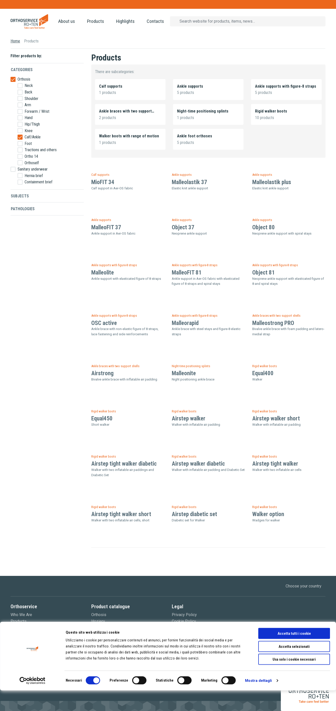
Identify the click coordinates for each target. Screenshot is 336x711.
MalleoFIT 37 (106, 227)
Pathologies (23, 208)
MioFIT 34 (102, 182)
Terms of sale (184, 627)
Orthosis (24, 79)
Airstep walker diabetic (198, 463)
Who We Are (21, 614)
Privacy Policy (184, 614)
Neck (29, 85)
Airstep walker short (276, 418)
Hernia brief (34, 175)
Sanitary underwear (33, 169)
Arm (28, 104)
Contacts (155, 21)
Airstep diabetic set (194, 514)
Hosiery (98, 621)
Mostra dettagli (258, 701)
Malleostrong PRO (273, 323)
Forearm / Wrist (37, 111)
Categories (22, 69)
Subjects (20, 196)
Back (28, 92)
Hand (29, 117)
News (16, 627)
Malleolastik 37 (189, 182)
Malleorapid (185, 323)
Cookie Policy (184, 621)
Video (16, 634)
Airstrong (102, 373)
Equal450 (102, 418)
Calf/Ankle (33, 137)
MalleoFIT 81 (187, 272)
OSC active (104, 323)
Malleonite (184, 373)
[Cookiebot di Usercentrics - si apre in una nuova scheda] (32, 701)
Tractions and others (41, 149)
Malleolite (102, 272)
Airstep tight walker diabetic (124, 463)
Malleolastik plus (271, 182)
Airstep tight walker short (121, 514)
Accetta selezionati (294, 667)
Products (95, 21)
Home (15, 41)
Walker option (268, 514)
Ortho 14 (31, 156)
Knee (29, 130)
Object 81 (263, 272)
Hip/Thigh (32, 124)
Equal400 (263, 373)
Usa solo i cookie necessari (294, 680)
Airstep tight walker (275, 463)
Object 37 (183, 227)
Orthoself (32, 162)
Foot (28, 143)
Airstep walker (188, 418)
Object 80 (263, 227)
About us (66, 21)
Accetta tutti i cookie (294, 654)
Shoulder (31, 98)
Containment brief (38, 182)
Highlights (125, 21)
